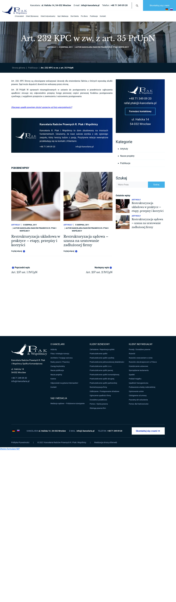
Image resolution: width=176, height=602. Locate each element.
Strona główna (18, 68)
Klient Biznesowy (20, 16)
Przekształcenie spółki (98, 354)
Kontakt (91, 16)
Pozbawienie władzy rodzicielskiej (142, 387)
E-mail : (86, 5)
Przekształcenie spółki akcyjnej (102, 379)
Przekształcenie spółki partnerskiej (103, 383)
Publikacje (82, 16)
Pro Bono (72, 16)
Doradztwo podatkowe (98, 400)
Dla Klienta (63, 16)
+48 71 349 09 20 (47, 146)
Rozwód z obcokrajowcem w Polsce (143, 362)
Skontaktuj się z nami (159, 5)
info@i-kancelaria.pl (84, 146)
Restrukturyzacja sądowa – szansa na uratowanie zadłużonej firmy (86, 240)
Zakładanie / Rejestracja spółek (102, 349)
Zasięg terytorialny (57, 366)
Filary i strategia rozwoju (59, 354)
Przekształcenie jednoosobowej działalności (107, 362)
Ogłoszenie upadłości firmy (100, 396)
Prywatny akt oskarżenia (138, 400)
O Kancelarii (7, 16)
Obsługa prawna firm (98, 408)
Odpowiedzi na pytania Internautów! (64, 383)
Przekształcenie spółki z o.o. (101, 366)
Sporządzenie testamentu (139, 370)
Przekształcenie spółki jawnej (101, 370)
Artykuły (51, 47)
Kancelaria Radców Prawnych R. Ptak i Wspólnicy (105, 47)
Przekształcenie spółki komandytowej (104, 375)
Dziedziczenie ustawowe (138, 366)
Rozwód (132, 354)
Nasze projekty (127, 156)
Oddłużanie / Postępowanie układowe (104, 391)
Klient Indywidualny (36, 16)
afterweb (113, 442)
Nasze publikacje (57, 370)
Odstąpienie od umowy (138, 396)
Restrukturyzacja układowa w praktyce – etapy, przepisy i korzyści (35, 240)
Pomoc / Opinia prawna (99, 404)
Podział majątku (135, 379)
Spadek (132, 375)
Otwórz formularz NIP (10, 449)
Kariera (53, 379)
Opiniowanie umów (136, 391)
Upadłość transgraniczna (138, 383)
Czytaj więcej (18, 251)
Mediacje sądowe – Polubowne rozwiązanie (67, 403)
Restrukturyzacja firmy (98, 387)
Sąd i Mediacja (51, 16)
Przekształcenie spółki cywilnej (102, 358)
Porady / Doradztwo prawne (139, 349)
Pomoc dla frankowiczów (138, 404)
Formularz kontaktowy (140, 111)
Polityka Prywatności (20, 442)
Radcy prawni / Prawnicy (60, 362)
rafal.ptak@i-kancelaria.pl (140, 103)
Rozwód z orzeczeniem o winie (140, 358)
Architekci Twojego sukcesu (61, 358)
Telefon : (115, 5)
